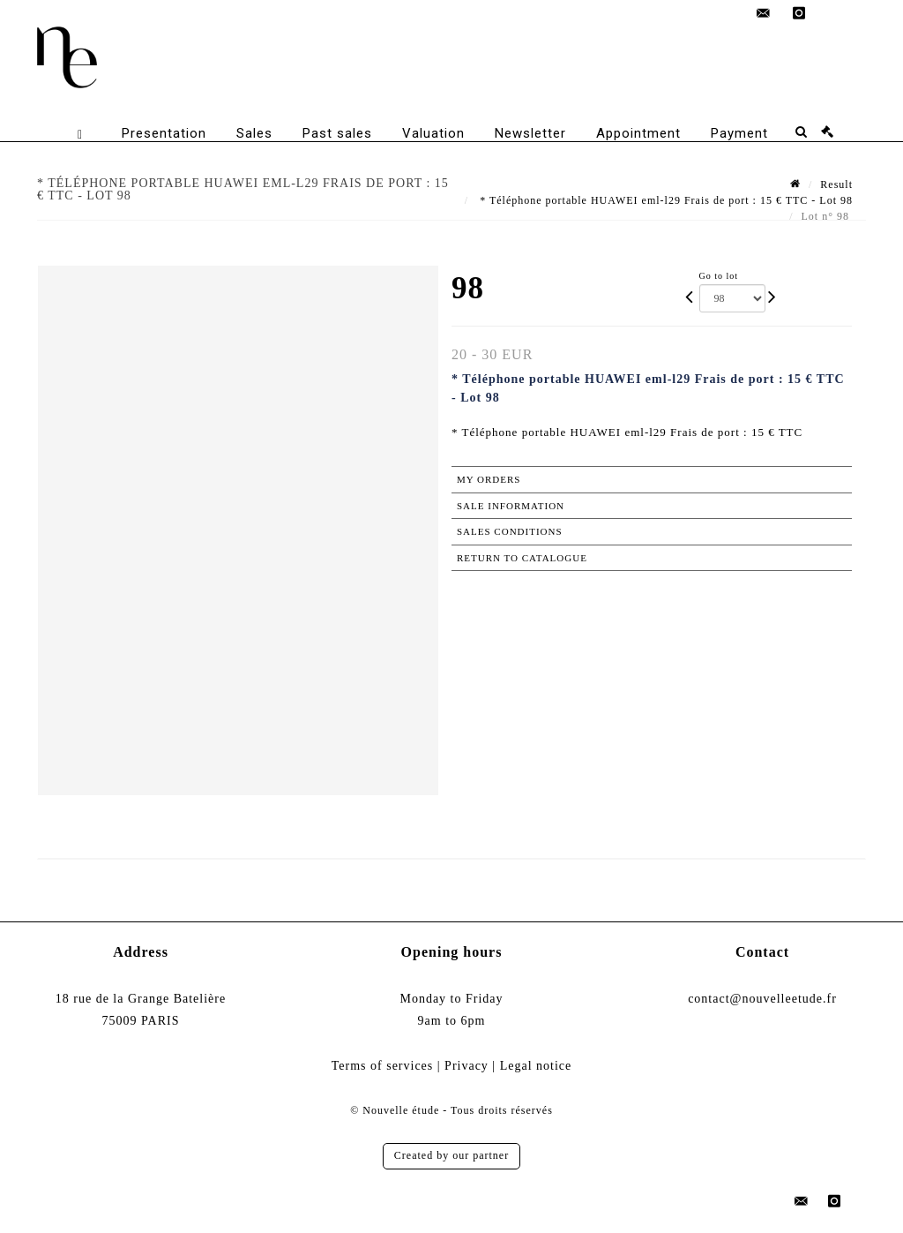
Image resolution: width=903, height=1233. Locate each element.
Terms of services (383, 1065)
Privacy (466, 1065)
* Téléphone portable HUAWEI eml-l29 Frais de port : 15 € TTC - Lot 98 (664, 200)
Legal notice (536, 1065)
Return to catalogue (522, 558)
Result (836, 184)
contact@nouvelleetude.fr (762, 998)
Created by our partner (451, 1155)
